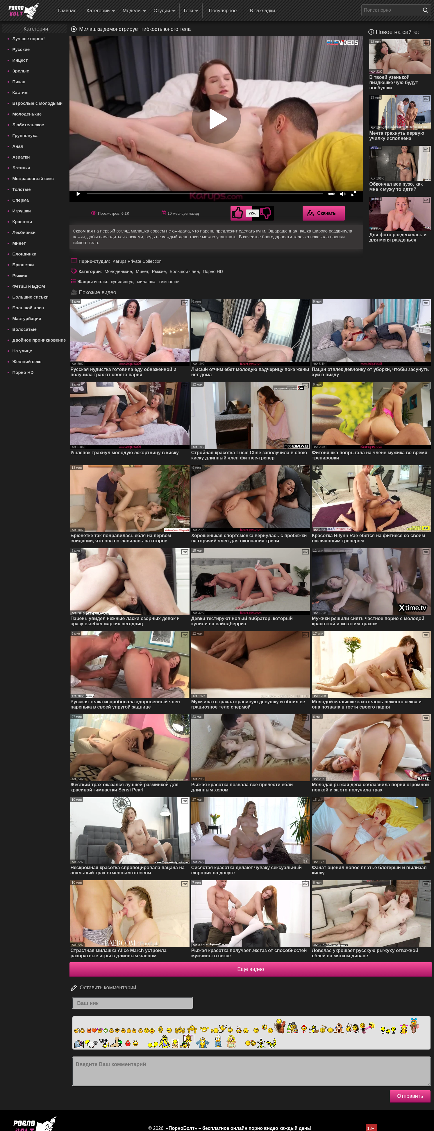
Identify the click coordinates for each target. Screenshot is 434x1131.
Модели (135, 11)
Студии (164, 11)
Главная (67, 10)
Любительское (28, 124)
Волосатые (24, 329)
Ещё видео (250, 969)
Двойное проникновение (39, 340)
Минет (19, 243)
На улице (22, 350)
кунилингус (122, 281)
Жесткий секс (26, 361)
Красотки (22, 221)
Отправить (410, 1096)
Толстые (21, 189)
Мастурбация (26, 318)
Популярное (223, 10)
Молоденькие (27, 113)
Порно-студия (93, 261)
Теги (191, 11)
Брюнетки (23, 264)
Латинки (21, 167)
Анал (17, 146)
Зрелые (20, 70)
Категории (101, 11)
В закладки (262, 10)
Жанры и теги (92, 281)
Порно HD (22, 372)
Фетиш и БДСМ (28, 286)
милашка (146, 281)
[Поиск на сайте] (427, 10)
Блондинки (24, 253)
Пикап (18, 81)
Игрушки (21, 210)
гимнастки (169, 281)
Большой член (28, 307)
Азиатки (21, 157)
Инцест (20, 60)
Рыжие (19, 275)
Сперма (20, 200)
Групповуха (24, 135)
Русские (21, 49)
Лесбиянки (23, 232)
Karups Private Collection (136, 261)
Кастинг (20, 92)
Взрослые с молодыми (37, 103)
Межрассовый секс (32, 178)
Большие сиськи (30, 296)
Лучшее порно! (28, 38)
